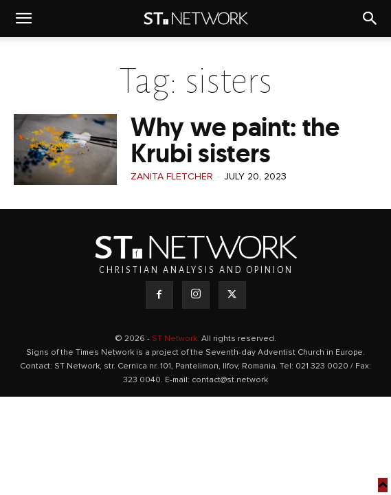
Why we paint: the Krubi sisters (235, 139)
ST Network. (176, 339)
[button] (23, 18)
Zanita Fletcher (172, 177)
